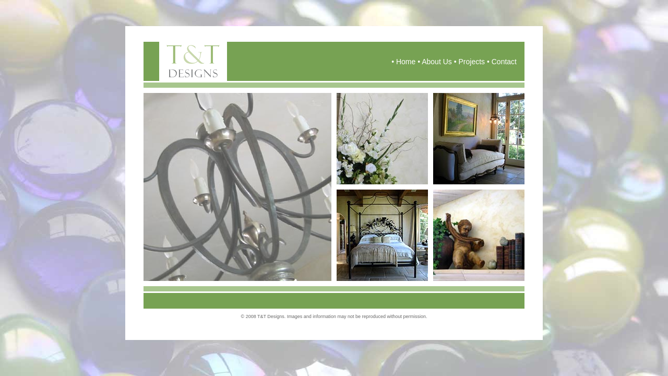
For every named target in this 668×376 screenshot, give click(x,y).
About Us (437, 61)
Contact (504, 61)
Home (405, 61)
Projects (471, 61)
